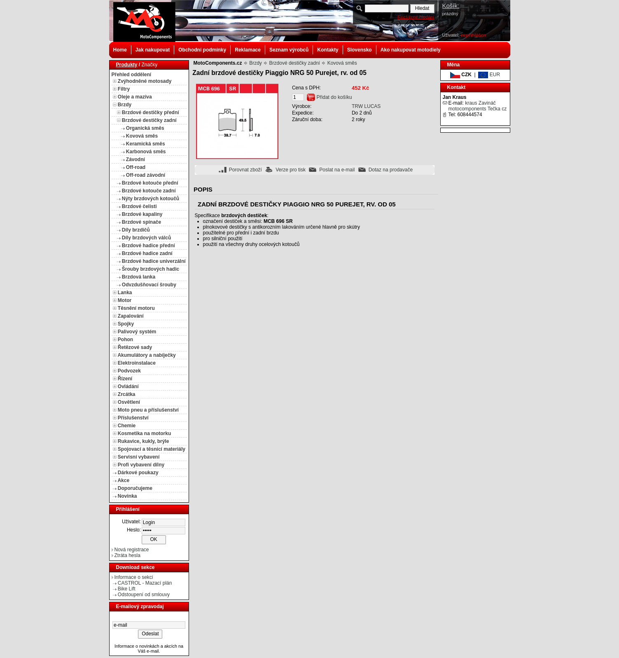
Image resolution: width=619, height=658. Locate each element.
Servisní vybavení (138, 457)
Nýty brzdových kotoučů (150, 198)
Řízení (125, 379)
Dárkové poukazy (138, 472)
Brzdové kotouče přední (150, 183)
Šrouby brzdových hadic (150, 269)
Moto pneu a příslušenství (148, 410)
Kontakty (327, 50)
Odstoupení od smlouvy (144, 594)
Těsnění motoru (136, 308)
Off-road (135, 167)
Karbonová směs (146, 152)
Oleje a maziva (135, 97)
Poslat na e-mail (337, 170)
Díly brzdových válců (146, 238)
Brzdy (124, 105)
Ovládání (128, 386)
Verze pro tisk (291, 170)
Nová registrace (131, 550)
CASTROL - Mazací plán (145, 583)
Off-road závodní (145, 175)
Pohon (125, 339)
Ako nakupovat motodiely (411, 50)
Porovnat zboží (245, 170)
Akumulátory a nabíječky (146, 355)
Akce (123, 480)
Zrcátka (126, 394)
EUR (489, 74)
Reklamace (248, 50)
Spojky (126, 324)
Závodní (135, 159)
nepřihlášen (473, 35)
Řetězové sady (135, 347)
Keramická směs (145, 144)
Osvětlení (129, 402)
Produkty (127, 65)
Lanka (125, 292)
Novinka (127, 496)
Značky (150, 65)
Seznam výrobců (288, 50)
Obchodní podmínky (202, 50)
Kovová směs (142, 136)
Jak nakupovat (152, 50)
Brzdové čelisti (139, 206)
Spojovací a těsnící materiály (151, 449)
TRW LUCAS (366, 106)
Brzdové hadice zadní (147, 253)
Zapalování (131, 316)
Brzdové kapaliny (142, 214)
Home (120, 50)
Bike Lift (126, 589)
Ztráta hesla (127, 555)
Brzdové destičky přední (150, 112)
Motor (124, 300)
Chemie (126, 426)
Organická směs (145, 128)
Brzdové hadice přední (148, 245)
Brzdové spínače (141, 222)
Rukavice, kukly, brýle (143, 441)
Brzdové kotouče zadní (149, 191)
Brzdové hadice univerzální (154, 261)
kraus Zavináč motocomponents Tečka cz (477, 106)
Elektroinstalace (137, 363)
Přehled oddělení (132, 74)
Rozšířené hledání (415, 16)
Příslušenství (133, 418)
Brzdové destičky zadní (149, 120)
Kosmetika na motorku (144, 433)
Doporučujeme (135, 488)
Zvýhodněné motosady (145, 81)
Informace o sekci (133, 577)
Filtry (124, 89)
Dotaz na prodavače (391, 170)
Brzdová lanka (138, 277)
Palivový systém (137, 332)
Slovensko (359, 50)
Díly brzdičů (136, 230)
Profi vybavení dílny (141, 465)
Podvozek (129, 371)
